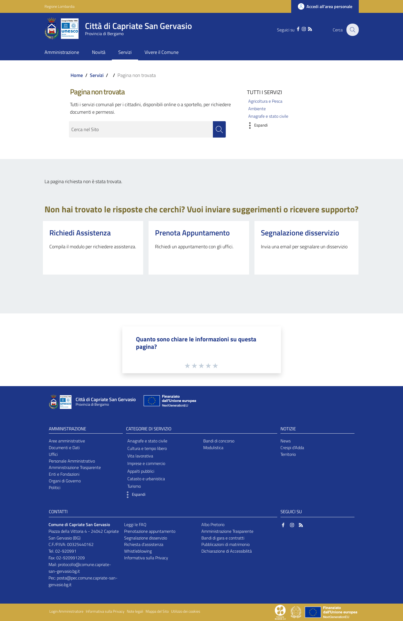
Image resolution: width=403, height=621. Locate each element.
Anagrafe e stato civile (268, 116)
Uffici (53, 454)
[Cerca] (352, 29)
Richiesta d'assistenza (143, 544)
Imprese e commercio (146, 463)
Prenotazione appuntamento (149, 531)
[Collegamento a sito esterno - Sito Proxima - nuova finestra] (280, 611)
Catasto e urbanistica (146, 478)
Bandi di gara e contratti (222, 538)
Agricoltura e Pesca (265, 101)
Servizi (96, 75)
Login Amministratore (66, 611)
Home (77, 75)
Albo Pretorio (212, 524)
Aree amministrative (67, 441)
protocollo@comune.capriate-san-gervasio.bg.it (80, 567)
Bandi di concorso (218, 441)
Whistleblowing (138, 551)
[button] (256, 125)
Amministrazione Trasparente (75, 467)
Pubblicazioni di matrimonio (225, 544)
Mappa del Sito (157, 611)
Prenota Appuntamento (192, 232)
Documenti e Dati (64, 447)
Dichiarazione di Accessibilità (226, 551)
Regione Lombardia (60, 6)
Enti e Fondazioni (64, 474)
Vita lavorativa (140, 456)
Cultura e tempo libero (147, 448)
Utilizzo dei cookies (185, 611)
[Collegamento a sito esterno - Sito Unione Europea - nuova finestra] (169, 402)
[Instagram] (302, 28)
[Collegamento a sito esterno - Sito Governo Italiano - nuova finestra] (296, 611)
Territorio (288, 454)
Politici (54, 487)
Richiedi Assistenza (80, 232)
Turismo (134, 486)
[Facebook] (297, 28)
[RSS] (309, 28)
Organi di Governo (65, 481)
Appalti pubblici (140, 471)
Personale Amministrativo (72, 461)
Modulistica (213, 447)
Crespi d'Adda (292, 447)
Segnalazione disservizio (300, 232)
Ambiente (257, 108)
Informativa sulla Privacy (146, 558)
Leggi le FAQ (135, 524)
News (285, 441)
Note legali (135, 611)
